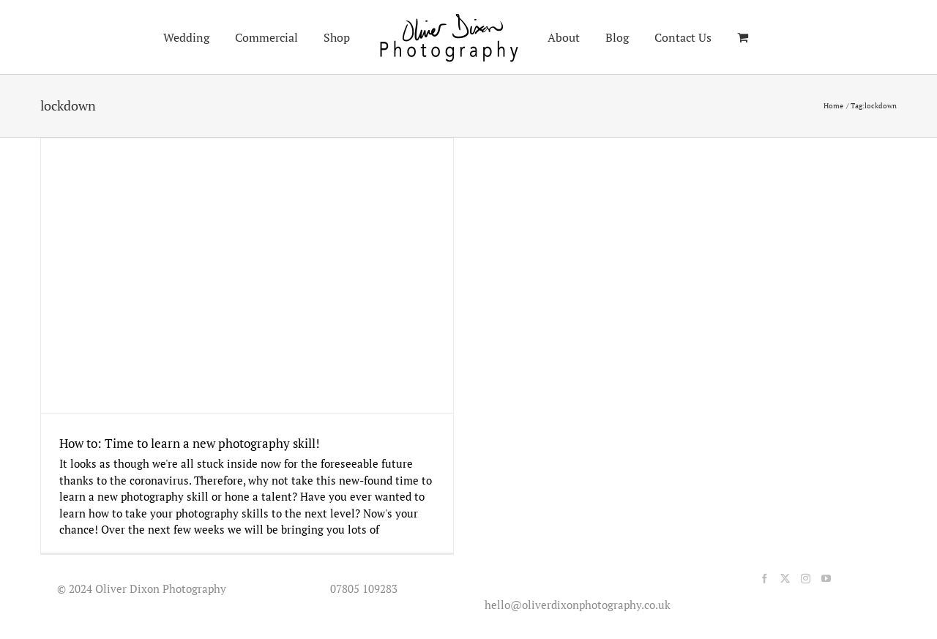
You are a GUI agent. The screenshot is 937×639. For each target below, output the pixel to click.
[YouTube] (826, 578)
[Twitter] (785, 578)
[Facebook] (764, 578)
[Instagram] (805, 578)
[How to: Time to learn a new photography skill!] (247, 275)
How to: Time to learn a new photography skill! (189, 443)
